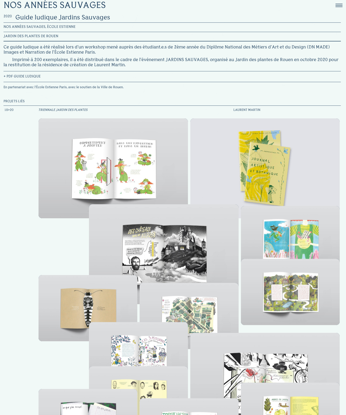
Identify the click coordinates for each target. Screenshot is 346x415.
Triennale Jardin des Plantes (63, 110)
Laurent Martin (246, 110)
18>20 (9, 110)
